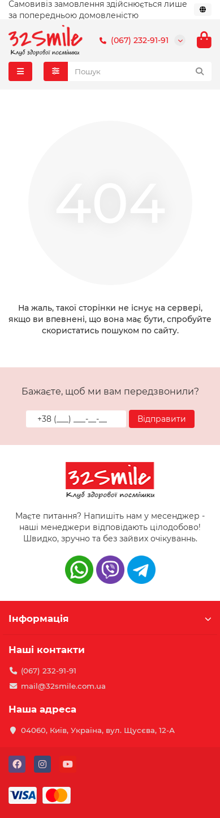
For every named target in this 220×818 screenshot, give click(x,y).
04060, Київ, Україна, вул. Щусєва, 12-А (98, 730)
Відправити (161, 419)
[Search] (140, 71)
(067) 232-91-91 (132, 40)
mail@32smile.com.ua (63, 685)
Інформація (110, 618)
